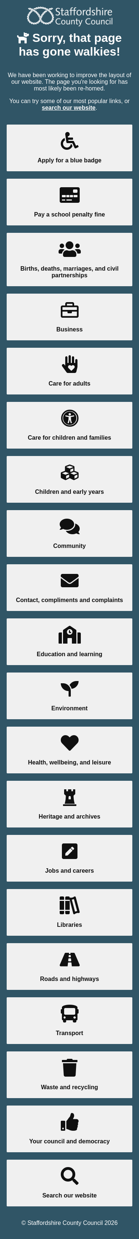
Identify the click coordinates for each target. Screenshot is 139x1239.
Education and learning (69, 641)
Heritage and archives (69, 804)
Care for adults (69, 371)
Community (69, 533)
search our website (69, 108)
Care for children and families (69, 425)
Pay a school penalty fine (69, 202)
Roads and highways (69, 966)
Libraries (69, 912)
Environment (69, 695)
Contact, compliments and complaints (69, 587)
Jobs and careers (69, 858)
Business (69, 317)
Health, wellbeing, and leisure (69, 750)
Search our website (69, 1183)
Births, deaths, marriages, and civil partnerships (69, 259)
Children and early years (69, 479)
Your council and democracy (69, 1128)
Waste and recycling (69, 1074)
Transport (69, 1020)
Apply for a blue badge (69, 147)
